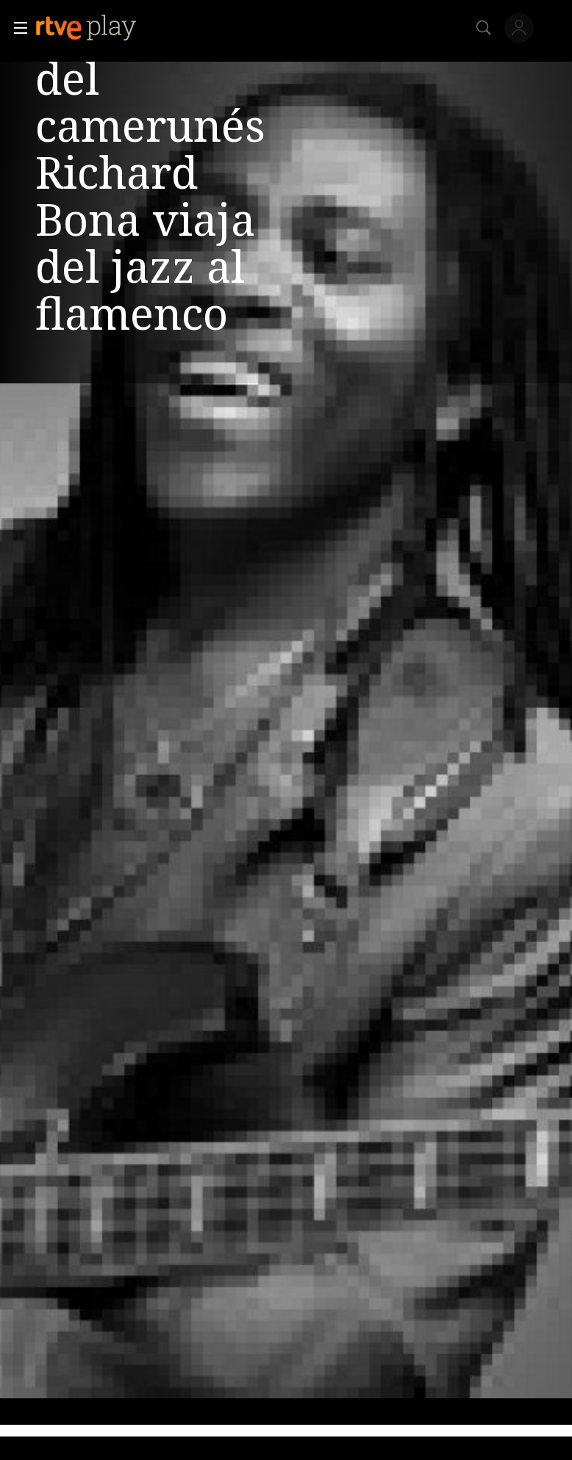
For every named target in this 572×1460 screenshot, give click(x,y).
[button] (16, 28)
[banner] (97, 28)
